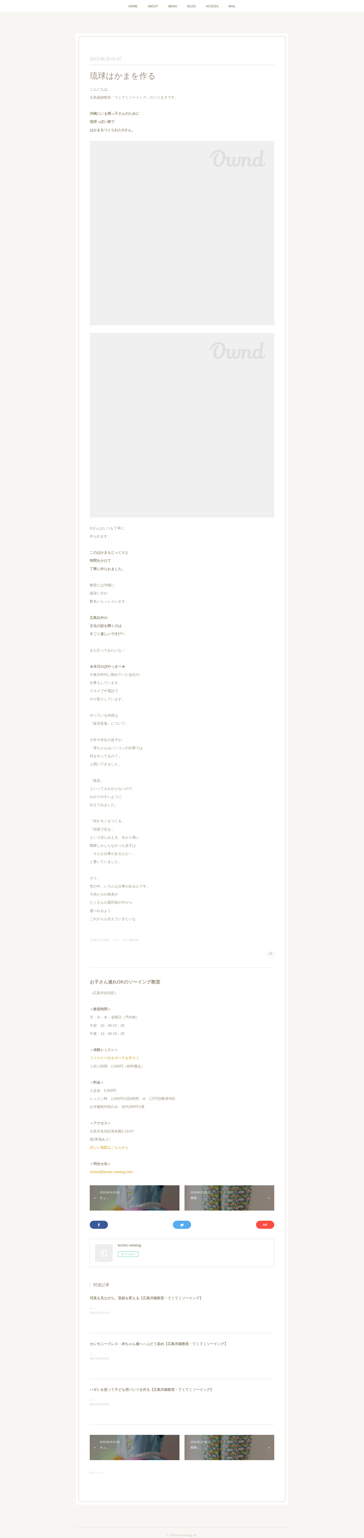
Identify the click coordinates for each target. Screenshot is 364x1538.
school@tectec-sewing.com (111, 1172)
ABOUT (153, 6)
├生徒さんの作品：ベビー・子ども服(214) (114, 940)
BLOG (191, 6)
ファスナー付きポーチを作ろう (114, 1058)
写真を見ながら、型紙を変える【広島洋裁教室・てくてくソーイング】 (146, 1298)
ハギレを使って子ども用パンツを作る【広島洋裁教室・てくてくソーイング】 (152, 1390)
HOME (133, 6)
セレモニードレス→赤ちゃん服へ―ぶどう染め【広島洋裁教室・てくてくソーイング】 (159, 1344)
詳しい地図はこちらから (109, 1147)
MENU (172, 6)
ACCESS (212, 6)
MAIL (232, 6)
